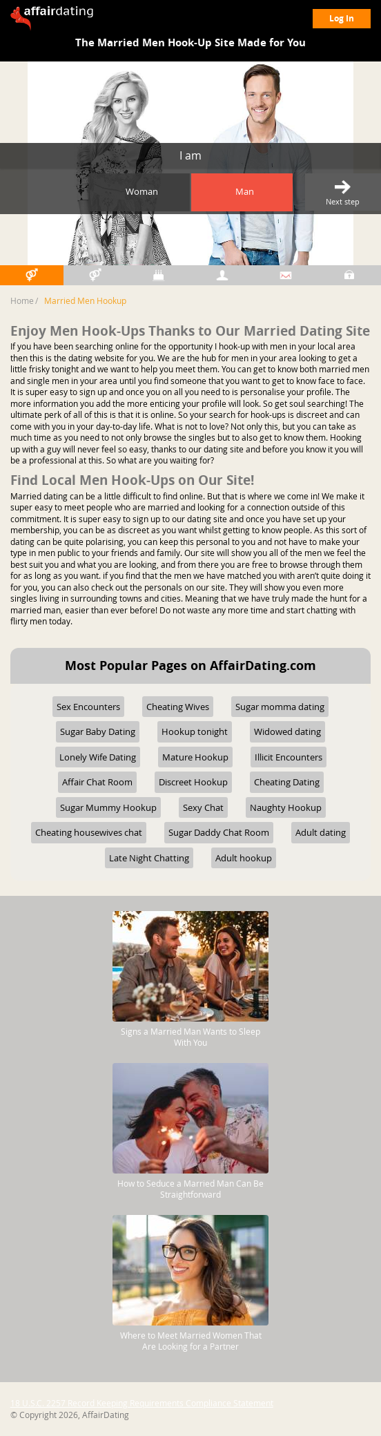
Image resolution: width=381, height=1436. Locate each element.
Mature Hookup (195, 757)
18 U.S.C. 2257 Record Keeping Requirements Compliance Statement (141, 1402)
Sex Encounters (88, 706)
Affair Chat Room (97, 782)
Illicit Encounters (288, 757)
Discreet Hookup (193, 782)
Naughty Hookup (286, 807)
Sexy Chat (203, 807)
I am (190, 155)
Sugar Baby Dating (97, 731)
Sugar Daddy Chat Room (218, 832)
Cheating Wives (177, 706)
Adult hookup (243, 858)
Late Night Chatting (149, 858)
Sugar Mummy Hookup (108, 807)
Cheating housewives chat (88, 832)
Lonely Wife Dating (97, 757)
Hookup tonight (195, 731)
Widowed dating (287, 731)
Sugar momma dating (279, 706)
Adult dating (320, 832)
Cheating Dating (287, 782)
